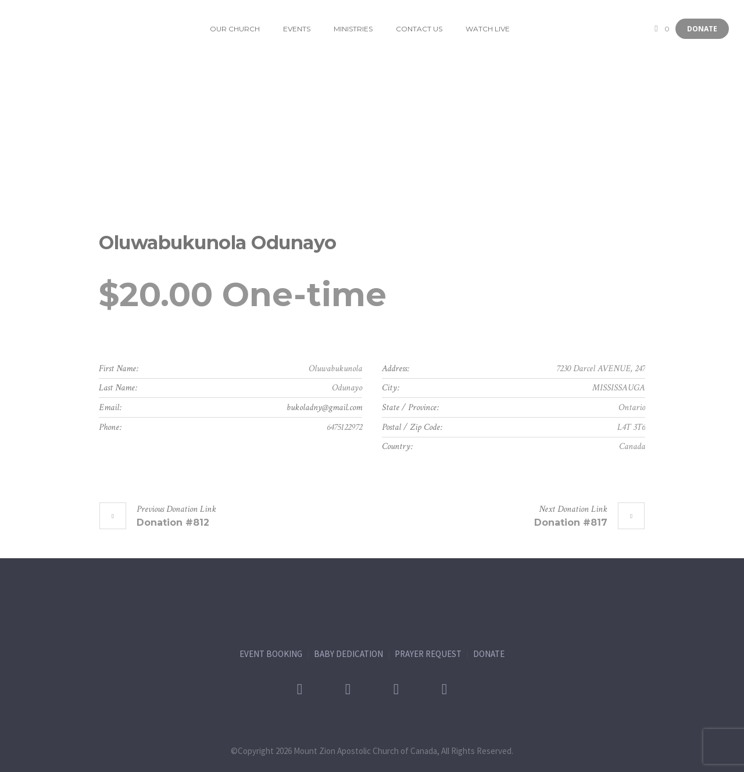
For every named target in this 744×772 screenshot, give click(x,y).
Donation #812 (173, 522)
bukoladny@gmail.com (324, 407)
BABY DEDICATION (348, 653)
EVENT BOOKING (270, 653)
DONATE (489, 653)
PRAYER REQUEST (428, 653)
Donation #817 (570, 522)
